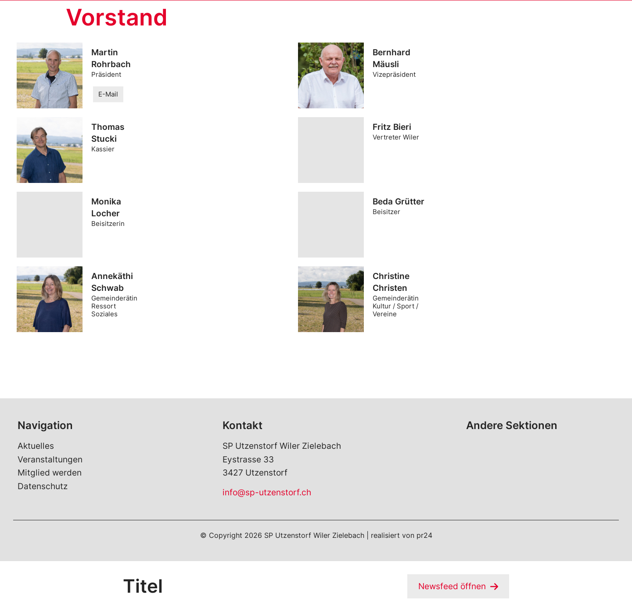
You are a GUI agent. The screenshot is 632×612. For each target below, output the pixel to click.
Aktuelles (36, 446)
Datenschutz (43, 486)
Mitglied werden (50, 473)
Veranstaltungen (50, 460)
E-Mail (108, 94)
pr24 (424, 535)
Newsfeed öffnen (452, 586)
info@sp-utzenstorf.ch (267, 492)
